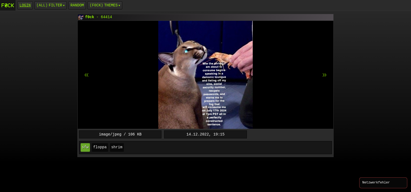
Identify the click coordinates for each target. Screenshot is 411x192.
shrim (116, 147)
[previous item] (324, 75)
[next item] (86, 75)
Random (77, 5)
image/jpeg (110, 134)
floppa (99, 147)
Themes (110, 5)
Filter (55, 5)
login (25, 5)
